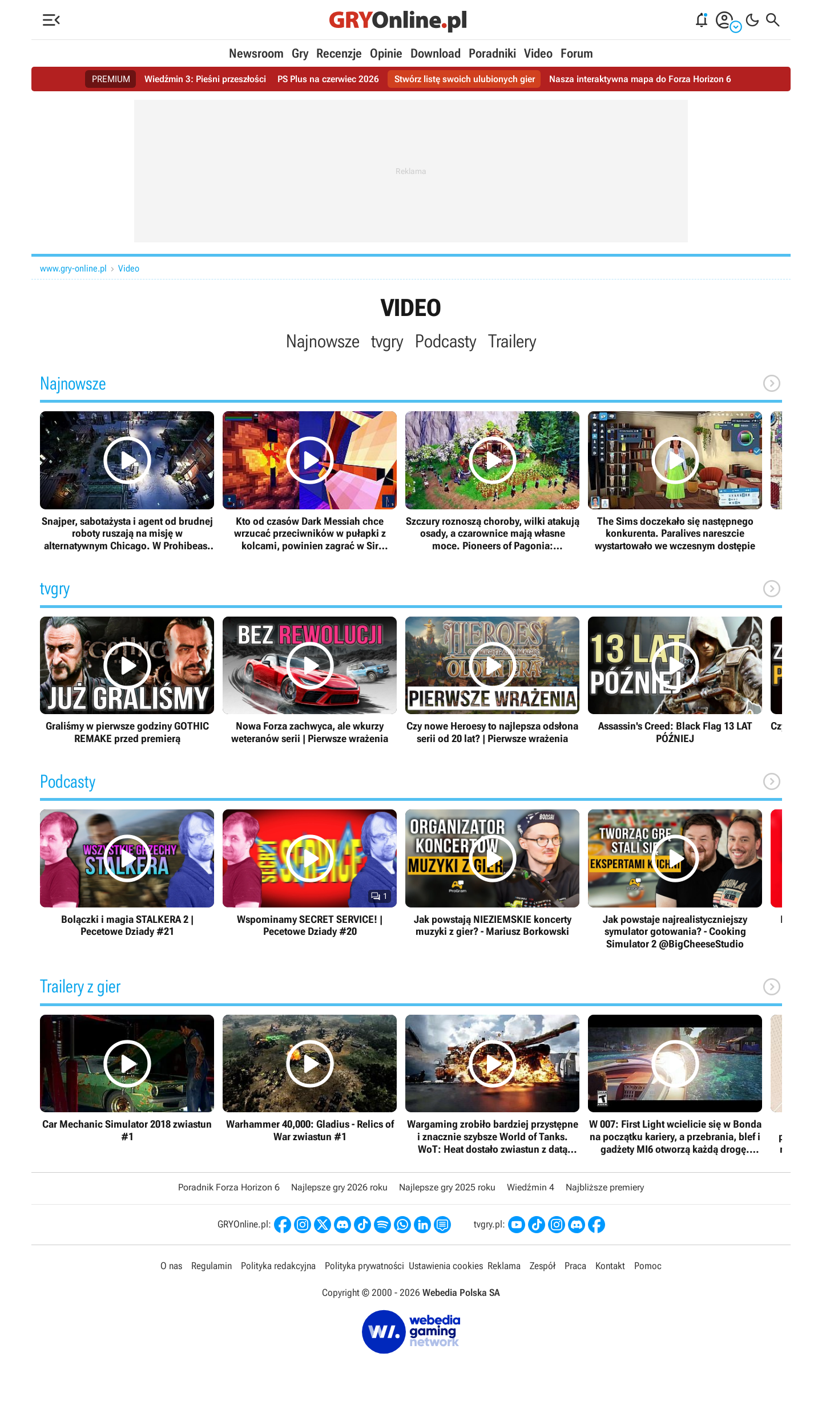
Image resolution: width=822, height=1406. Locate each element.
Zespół (542, 1265)
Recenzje (339, 53)
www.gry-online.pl (73, 268)
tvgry (387, 341)
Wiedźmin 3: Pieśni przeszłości (205, 79)
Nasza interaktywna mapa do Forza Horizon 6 (640, 79)
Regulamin (211, 1265)
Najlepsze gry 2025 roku (447, 1187)
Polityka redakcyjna (278, 1265)
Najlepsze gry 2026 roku (339, 1187)
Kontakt (610, 1265)
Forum (577, 53)
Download (435, 53)
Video (538, 53)
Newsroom (256, 53)
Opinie (386, 53)
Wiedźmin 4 (530, 1187)
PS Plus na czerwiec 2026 (328, 79)
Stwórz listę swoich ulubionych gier (464, 79)
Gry (300, 53)
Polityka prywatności (364, 1265)
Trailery (512, 341)
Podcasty (446, 341)
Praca (575, 1265)
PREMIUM (111, 79)
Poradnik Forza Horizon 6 (229, 1187)
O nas (171, 1265)
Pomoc (648, 1265)
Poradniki (492, 53)
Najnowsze (323, 341)
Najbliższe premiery (605, 1187)
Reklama (504, 1265)
